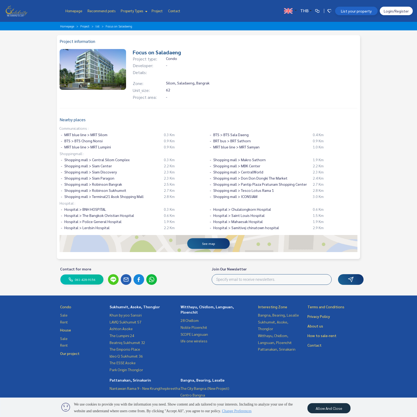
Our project (70, 353)
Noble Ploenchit (194, 327)
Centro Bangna (193, 394)
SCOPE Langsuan (194, 334)
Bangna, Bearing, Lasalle (202, 380)
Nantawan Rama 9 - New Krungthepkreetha (145, 388)
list (97, 26)
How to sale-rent (321, 335)
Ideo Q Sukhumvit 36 (126, 356)
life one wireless (194, 340)
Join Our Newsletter (229, 268)
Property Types (133, 11)
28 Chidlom (190, 320)
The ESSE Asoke (123, 362)
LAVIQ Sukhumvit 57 (125, 321)
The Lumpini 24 (122, 335)
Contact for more (75, 268)
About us (315, 325)
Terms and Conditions (325, 306)
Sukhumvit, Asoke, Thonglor (135, 306)
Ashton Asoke (121, 328)
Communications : (74, 128)
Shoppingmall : (72, 153)
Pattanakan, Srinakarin (130, 380)
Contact (174, 11)
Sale (64, 315)
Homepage (73, 11)
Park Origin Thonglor (126, 369)
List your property (356, 11)
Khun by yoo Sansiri (126, 315)
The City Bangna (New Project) (205, 388)
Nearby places (73, 119)
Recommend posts (101, 11)
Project (157, 11)
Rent (64, 321)
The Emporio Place (125, 349)
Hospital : (67, 203)
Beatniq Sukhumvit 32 (127, 342)
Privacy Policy (318, 316)
